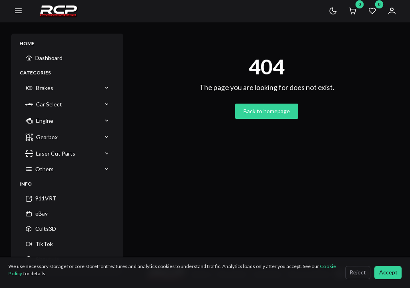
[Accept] (388, 272)
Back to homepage (266, 111)
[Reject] (357, 272)
